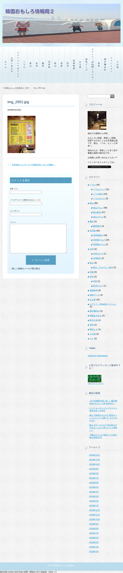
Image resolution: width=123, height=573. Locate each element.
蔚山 (55, 64)
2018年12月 (94, 510)
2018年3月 (94, 552)
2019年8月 (94, 473)
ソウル (24, 64)
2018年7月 (94, 533)
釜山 (30, 64)
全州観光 (97, 258)
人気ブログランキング (96, 383)
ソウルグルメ (99, 189)
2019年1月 (94, 506)
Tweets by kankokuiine (98, 356)
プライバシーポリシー (18, 64)
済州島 (49, 64)
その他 (118, 64)
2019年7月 (94, 478)
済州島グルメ (99, 240)
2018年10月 (94, 519)
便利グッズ (86, 64)
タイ (92, 339)
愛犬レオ (94, 329)
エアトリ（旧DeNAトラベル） (92, 64)
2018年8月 (94, 529)
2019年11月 (94, 460)
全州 (37, 64)
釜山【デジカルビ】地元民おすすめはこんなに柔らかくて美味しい (103, 427)
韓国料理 (74, 65)
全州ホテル (98, 254)
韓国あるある (96, 316)
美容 (99, 64)
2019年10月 (94, 464)
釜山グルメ (98, 208)
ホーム (6, 64)
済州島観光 (98, 235)
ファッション (111, 64)
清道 (61, 64)
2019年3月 (94, 496)
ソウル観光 (98, 194)
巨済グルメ (98, 286)
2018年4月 (94, 547)
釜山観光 (97, 212)
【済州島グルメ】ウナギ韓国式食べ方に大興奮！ (33, 165)
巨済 (68, 64)
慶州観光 (97, 226)
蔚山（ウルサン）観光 (103, 267)
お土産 (80, 64)
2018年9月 (94, 524)
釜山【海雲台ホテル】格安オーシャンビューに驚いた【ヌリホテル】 (103, 418)
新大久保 (94, 320)
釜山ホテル (98, 217)
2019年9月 (94, 469)
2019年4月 (94, 492)
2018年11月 (94, 515)
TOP (16, 88)
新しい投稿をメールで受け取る (26, 269)
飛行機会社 (105, 64)
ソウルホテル (99, 198)
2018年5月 (94, 542)
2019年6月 (94, 483)
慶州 (43, 64)
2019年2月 (94, 501)
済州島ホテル (99, 244)
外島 (95, 281)
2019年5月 (94, 487)
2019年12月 (94, 455)
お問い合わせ (12, 64)
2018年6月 (94, 538)
